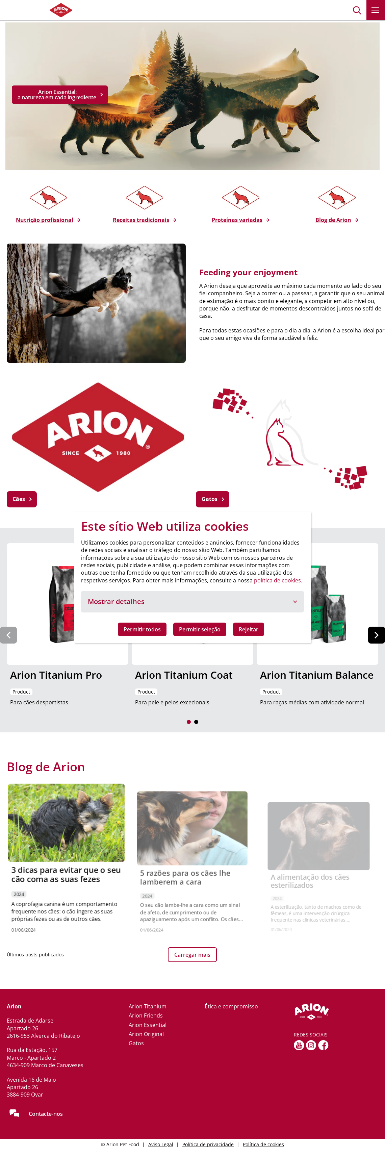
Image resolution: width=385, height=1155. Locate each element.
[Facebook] (323, 1045)
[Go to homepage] (40, 10)
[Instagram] (311, 1045)
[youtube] (299, 1045)
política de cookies (277, 580)
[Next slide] (376, 635)
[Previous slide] (8, 635)
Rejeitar (248, 629)
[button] (357, 10)
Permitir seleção (200, 629)
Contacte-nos (46, 1114)
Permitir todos (142, 629)
